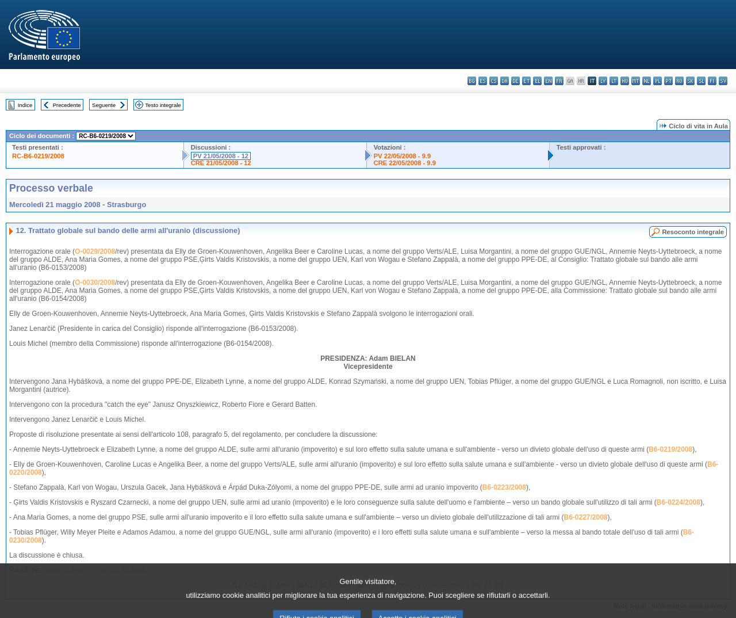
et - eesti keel (526, 81)
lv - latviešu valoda (603, 81)
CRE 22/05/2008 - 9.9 (405, 162)
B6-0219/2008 (670, 449)
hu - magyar (624, 81)
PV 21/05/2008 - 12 (220, 155)
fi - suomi (712, 81)
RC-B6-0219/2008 (38, 155)
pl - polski (657, 81)
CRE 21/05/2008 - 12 (221, 162)
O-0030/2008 (95, 283)
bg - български (471, 81)
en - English (548, 81)
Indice (25, 105)
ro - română (679, 81)
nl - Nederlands (646, 81)
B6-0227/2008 (585, 517)
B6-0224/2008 (678, 502)
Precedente (67, 105)
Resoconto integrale (693, 231)
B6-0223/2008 (504, 487)
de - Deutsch (515, 81)
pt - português (668, 81)
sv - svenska (723, 81)
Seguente (104, 105)
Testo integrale (163, 105)
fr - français (559, 81)
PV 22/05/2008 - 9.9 (402, 155)
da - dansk (504, 81)
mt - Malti (635, 81)
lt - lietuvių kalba (614, 81)
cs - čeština (493, 81)
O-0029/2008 (95, 251)
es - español (482, 81)
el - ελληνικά (537, 81)
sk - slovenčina (690, 81)
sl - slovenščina (701, 81)
